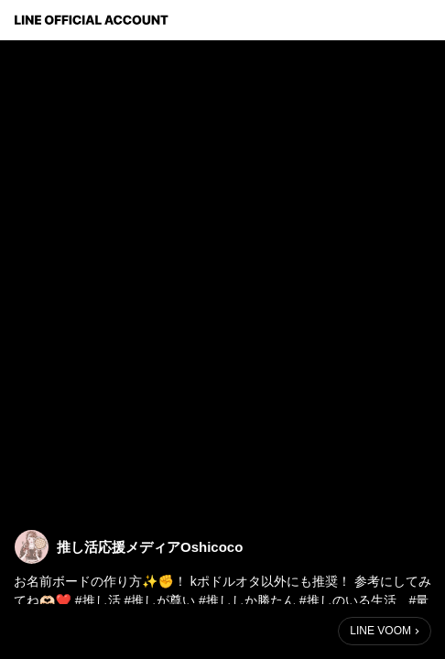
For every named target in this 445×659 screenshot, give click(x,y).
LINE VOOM (380, 630)
